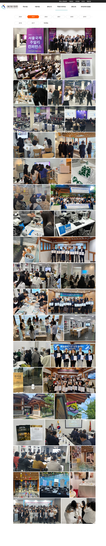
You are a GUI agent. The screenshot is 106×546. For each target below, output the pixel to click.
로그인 (83, 1)
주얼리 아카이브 (61, 7)
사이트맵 (77, 1)
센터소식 (49, 7)
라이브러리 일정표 (86, 7)
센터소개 (73, 7)
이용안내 (71, 1)
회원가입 (89, 1)
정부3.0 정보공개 (63, 1)
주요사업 (25, 7)
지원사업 (37, 7)
